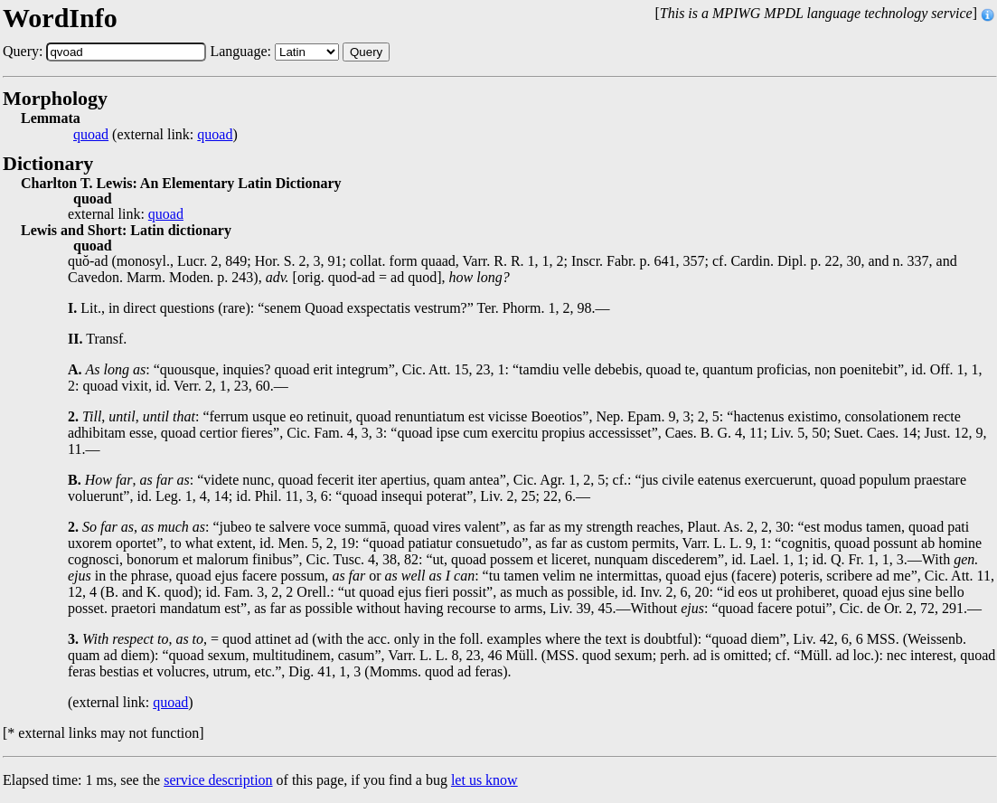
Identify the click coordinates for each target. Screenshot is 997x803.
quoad (90, 135)
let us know (484, 780)
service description (218, 780)
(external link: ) (155, 135)
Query (366, 52)
